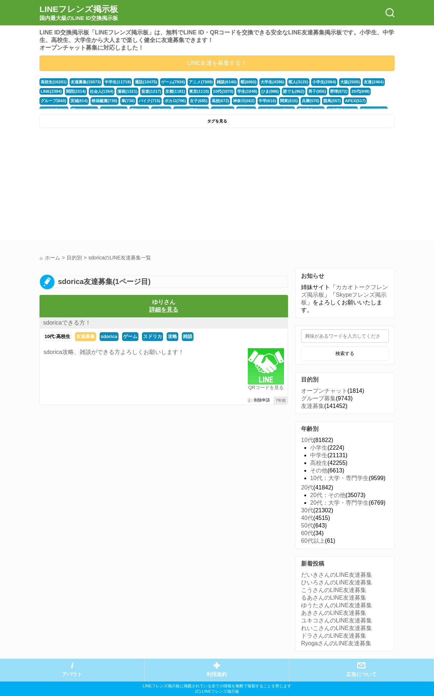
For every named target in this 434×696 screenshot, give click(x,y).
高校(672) (220, 101)
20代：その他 (328, 495)
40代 (307, 518)
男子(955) (317, 91)
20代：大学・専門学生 (339, 503)
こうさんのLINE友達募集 (333, 590)
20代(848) (360, 91)
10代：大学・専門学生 (339, 478)
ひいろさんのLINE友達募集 (336, 582)
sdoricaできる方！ (67, 323)
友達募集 (85, 336)
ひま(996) (270, 91)
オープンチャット (324, 391)
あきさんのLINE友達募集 (333, 613)
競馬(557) (332, 101)
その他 (318, 470)
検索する (344, 353)
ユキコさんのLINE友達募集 (336, 620)
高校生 (318, 463)
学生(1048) (247, 91)
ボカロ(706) (175, 101)
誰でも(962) (294, 91)
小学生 (318, 448)
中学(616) (267, 101)
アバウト (72, 674)
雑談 (187, 336)
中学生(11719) (118, 82)
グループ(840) (53, 101)
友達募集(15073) (86, 82)
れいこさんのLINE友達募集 (336, 628)
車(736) (128, 101)
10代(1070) (223, 91)
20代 (307, 487)
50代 (307, 525)
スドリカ (152, 336)
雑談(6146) (227, 82)
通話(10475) (146, 82)
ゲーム (130, 336)
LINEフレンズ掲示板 (78, 13)
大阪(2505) (350, 82)
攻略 (172, 336)
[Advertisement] (127, 186)
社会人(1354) (102, 91)
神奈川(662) (244, 101)
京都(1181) (175, 91)
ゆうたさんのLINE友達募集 (336, 605)
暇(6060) (248, 82)
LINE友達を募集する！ (217, 63)
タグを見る (217, 121)
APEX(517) (355, 101)
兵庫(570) (311, 101)
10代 (307, 440)
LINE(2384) (51, 91)
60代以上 (313, 541)
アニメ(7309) (201, 82)
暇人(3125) (298, 82)
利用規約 (216, 674)
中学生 (318, 455)
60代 (307, 533)
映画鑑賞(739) (104, 101)
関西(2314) (76, 91)
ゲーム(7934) (173, 82)
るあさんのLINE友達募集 (333, 598)
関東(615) (289, 101)
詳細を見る (163, 310)
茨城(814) (79, 101)
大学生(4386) (272, 82)
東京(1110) (199, 91)
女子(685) (199, 101)
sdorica (109, 336)
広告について (361, 674)
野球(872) (339, 91)
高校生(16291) (54, 82)
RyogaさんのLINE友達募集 (336, 643)
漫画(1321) (127, 91)
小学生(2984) (324, 82)
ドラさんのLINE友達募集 (333, 636)
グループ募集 (318, 398)
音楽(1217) (151, 91)
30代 (307, 510)
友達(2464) (374, 82)
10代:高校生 (57, 336)
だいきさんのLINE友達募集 (336, 575)
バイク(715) (149, 101)
